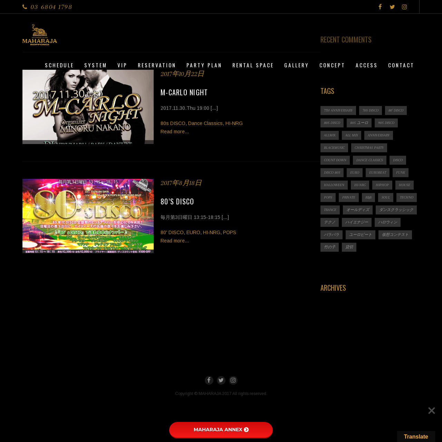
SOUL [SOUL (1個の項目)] (386, 197)
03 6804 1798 (51, 7)
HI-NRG (234, 123)
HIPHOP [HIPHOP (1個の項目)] (382, 185)
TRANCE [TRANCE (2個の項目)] (330, 210)
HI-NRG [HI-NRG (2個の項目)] (360, 185)
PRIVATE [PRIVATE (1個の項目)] (348, 197)
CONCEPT (332, 65)
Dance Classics (205, 123)
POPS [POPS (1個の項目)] (328, 197)
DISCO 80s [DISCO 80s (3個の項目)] (332, 172)
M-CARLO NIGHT (184, 92)
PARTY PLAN (204, 65)
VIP (122, 65)
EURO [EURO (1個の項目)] (354, 172)
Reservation (157, 65)
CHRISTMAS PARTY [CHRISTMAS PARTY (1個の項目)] (369, 147)
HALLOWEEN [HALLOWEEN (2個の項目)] (334, 185)
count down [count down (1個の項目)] (335, 160)
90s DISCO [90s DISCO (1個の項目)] (386, 123)
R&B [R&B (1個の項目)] (368, 197)
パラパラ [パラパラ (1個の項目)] (331, 234)
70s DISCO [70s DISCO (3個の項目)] (370, 110)
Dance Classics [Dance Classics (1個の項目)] (369, 160)
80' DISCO (172, 232)
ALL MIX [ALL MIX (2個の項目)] (351, 135)
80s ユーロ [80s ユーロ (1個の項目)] (359, 123)
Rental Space (253, 65)
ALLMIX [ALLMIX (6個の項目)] (329, 135)
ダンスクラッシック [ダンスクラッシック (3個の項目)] (396, 210)
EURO (193, 232)
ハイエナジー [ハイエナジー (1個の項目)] (356, 222)
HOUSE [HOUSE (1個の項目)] (404, 185)
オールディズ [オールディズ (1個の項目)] (357, 210)
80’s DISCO (177, 201)
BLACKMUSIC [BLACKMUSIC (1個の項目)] (334, 147)
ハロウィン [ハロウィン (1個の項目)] (387, 222)
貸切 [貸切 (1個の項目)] (349, 247)
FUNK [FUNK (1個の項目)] (400, 172)
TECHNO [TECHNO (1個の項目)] (406, 197)
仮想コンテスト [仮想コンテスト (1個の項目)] (395, 234)
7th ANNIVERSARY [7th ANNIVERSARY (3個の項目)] (338, 110)
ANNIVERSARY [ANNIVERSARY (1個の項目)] (379, 135)
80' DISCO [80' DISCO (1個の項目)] (395, 110)
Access (367, 65)
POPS (229, 232)
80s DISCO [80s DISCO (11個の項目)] (332, 123)
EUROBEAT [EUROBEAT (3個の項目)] (377, 172)
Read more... (175, 131)
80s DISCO (173, 123)
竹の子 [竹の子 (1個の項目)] (329, 247)
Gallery (296, 65)
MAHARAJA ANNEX (221, 429)
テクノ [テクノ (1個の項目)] (329, 222)
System (95, 65)
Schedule (59, 65)
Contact (401, 65)
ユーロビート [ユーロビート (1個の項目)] (360, 234)
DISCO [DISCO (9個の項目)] (398, 160)
